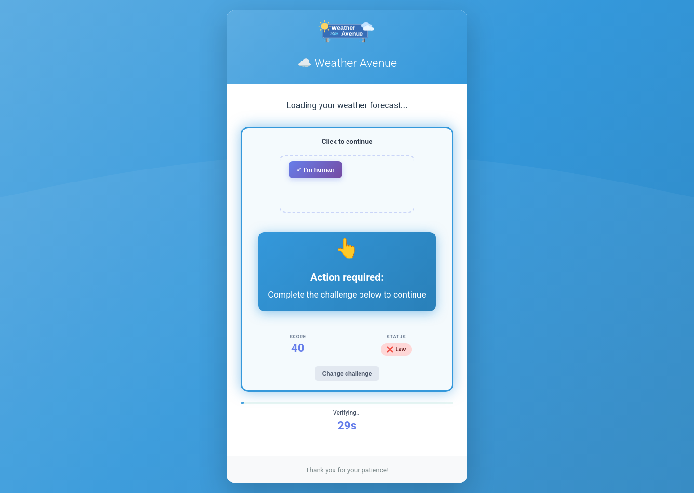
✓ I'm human (315, 169)
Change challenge (347, 373)
